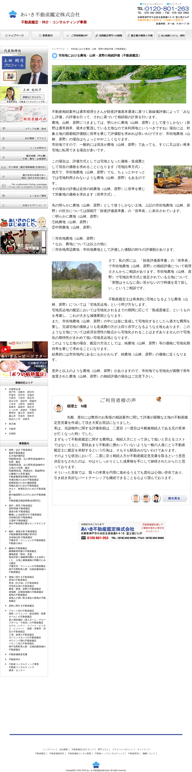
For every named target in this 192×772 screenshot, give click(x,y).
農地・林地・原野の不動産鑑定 (25, 589)
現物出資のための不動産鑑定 (24, 485)
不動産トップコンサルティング (109, 753)
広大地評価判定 (17, 455)
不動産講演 (133, 753)
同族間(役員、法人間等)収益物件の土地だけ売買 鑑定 (27, 466)
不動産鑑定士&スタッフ (83, 749)
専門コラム (103, 749)
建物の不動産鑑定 (18, 548)
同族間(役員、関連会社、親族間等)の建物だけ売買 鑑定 (27, 472)
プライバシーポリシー (152, 4)
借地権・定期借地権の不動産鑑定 (26, 592)
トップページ (14, 35)
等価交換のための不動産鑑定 (24, 479)
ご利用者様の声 (77, 35)
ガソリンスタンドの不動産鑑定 (25, 637)
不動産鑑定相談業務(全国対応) (24, 500)
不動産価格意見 (56, 753)
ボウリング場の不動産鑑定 (22, 640)
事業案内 (46, 35)
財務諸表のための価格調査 (22, 482)
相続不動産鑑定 (17, 453)
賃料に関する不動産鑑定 (21, 605)
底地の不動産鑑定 (18, 595)
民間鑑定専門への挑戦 (108, 35)
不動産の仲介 (16, 543)
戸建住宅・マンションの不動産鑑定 (27, 540)
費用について (171, 35)
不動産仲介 (14, 659)
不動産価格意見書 (18, 654)
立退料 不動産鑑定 (18, 520)
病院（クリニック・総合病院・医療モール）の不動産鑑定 (27, 615)
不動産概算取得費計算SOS (23, 476)
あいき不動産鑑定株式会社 (43, 13)
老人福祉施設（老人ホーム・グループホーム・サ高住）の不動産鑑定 (27, 621)
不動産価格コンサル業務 (79, 753)
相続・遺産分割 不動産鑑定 (23, 531)
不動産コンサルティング (21, 667)
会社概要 (63, 749)
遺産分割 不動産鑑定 (19, 511)
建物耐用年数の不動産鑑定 (22, 551)
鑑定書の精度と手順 (140, 35)
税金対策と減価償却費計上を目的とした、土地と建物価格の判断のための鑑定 (27, 560)
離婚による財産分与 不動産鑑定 (25, 514)
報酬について (148, 753)
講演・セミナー (17, 670)
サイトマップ (175, 4)
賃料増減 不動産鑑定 (19, 508)
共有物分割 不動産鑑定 (20, 517)
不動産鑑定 (40, 753)
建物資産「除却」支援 (20, 554)
